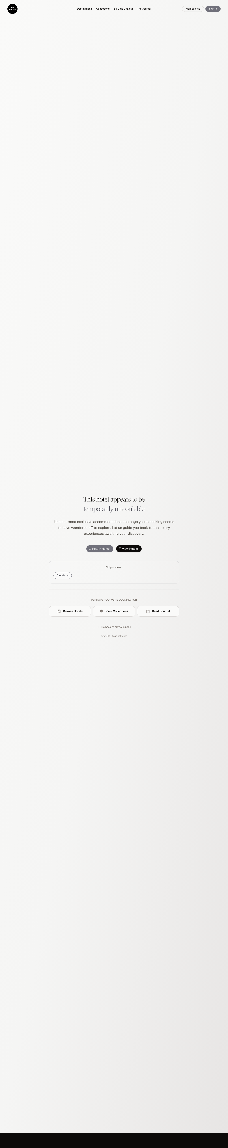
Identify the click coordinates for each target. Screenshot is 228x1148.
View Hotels (128, 549)
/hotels (63, 575)
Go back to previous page (114, 627)
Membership (193, 8)
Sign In (213, 8)
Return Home (99, 549)
